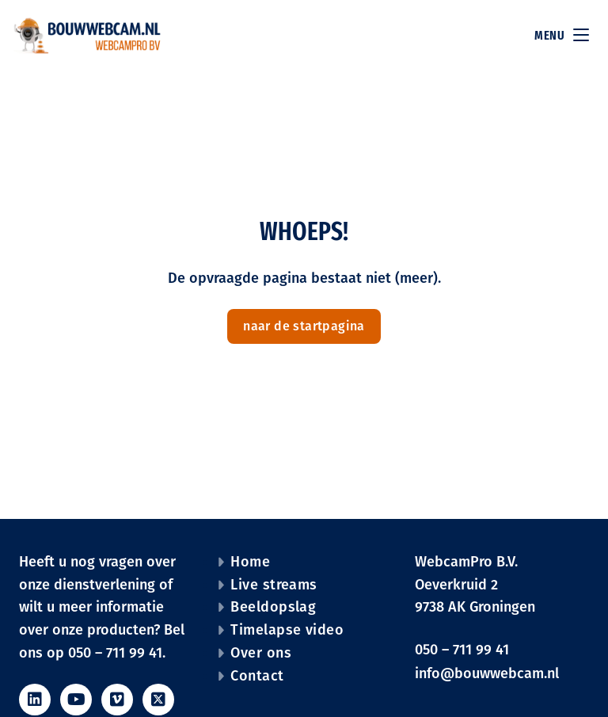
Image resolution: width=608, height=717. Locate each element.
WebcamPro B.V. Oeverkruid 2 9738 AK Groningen (475, 584)
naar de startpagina (304, 326)
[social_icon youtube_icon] (76, 699)
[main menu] (581, 37)
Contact (256, 676)
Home (250, 561)
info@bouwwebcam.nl (487, 673)
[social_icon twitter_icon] (158, 699)
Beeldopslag (273, 607)
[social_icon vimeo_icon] (117, 699)
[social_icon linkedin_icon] (35, 699)
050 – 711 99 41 (462, 649)
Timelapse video (287, 630)
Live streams (273, 584)
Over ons (260, 653)
